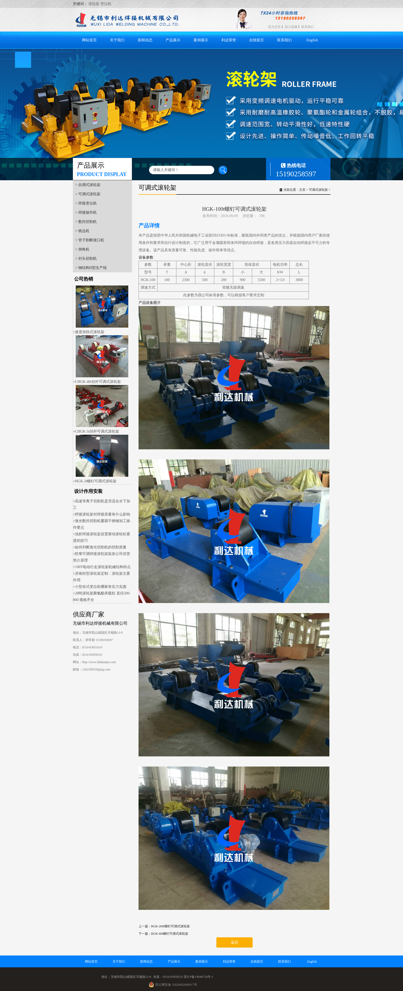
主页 (302, 190)
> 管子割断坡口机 (89, 240)
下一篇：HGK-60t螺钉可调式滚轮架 (163, 933)
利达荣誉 (228, 40)
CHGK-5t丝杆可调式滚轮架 (97, 431)
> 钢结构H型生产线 (91, 268)
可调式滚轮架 (318, 190)
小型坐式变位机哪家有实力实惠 (100, 587)
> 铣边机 (82, 231)
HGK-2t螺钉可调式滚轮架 (95, 481)
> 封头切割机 (86, 259)
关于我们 (117, 40)
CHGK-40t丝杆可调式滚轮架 (98, 382)
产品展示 (173, 40)
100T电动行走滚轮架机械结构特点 (103, 567)
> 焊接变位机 (86, 203)
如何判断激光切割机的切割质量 (100, 547)
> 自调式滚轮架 (87, 185)
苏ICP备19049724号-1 (198, 977)
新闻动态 (145, 40)
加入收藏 (291, 27)
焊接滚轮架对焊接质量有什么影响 (102, 514)
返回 (234, 942)
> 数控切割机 (86, 222)
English (312, 40)
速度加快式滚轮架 (89, 332)
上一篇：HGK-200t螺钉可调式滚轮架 (164, 926)
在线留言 (256, 40)
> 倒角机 (82, 249)
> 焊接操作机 (86, 212)
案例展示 (200, 40)
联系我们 (307, 27)
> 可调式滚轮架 (87, 194)
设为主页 (274, 27)
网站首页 (89, 40)
